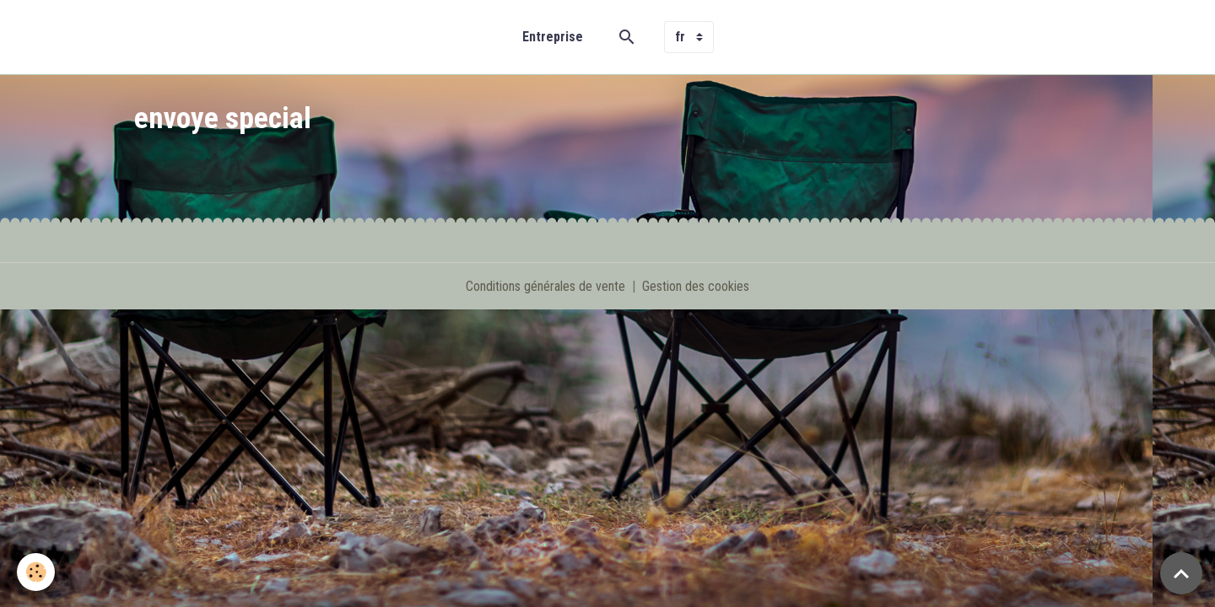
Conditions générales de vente (545, 286)
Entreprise (552, 37)
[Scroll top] (1181, 573)
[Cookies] (36, 572)
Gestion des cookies (695, 286)
